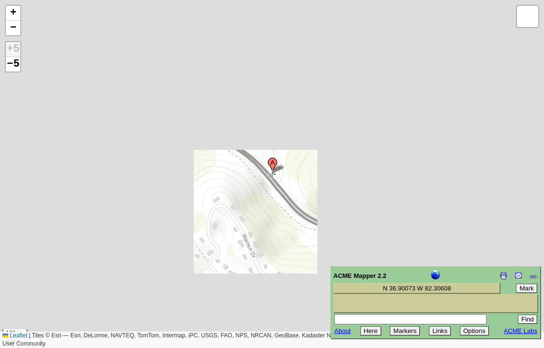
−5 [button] (13, 64)
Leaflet (14, 335)
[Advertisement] (51, 279)
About (342, 330)
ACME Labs (520, 330)
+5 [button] (13, 49)
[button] (272, 166)
